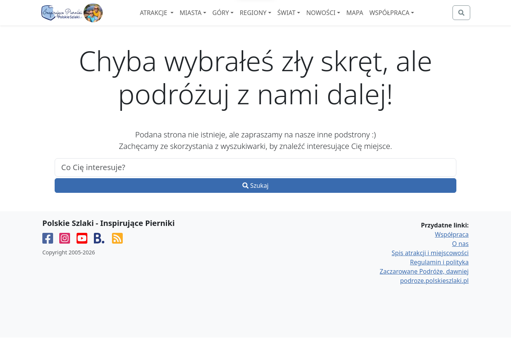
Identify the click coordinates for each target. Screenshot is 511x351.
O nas (460, 257)
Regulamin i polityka (439, 275)
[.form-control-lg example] (255, 181)
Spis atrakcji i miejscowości (430, 266)
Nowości (341, 19)
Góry (241, 19)
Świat (307, 19)
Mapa (375, 19)
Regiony (274, 19)
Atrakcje (174, 19)
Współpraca (410, 19)
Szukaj (255, 199)
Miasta (211, 19)
